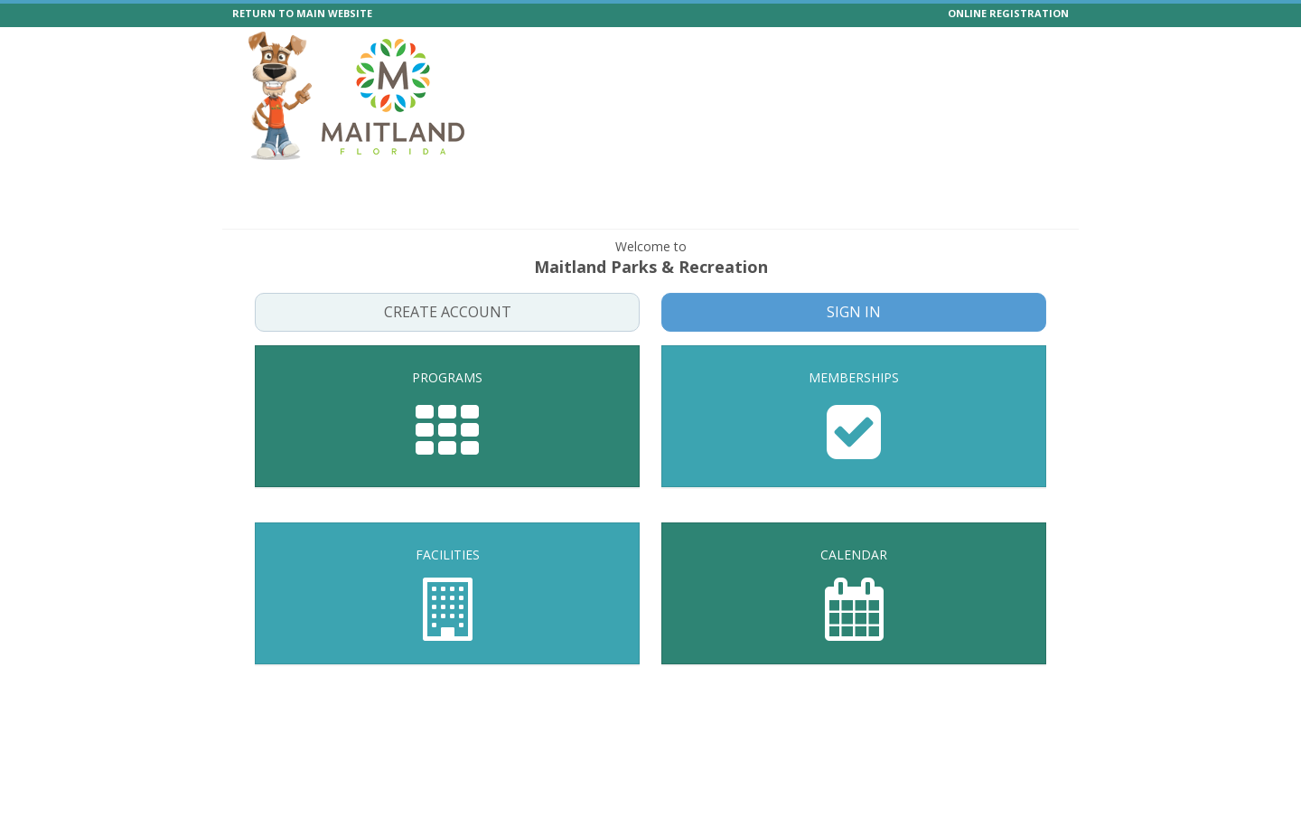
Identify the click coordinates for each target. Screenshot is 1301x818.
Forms (1001, 182)
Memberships (633, 182)
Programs (327, 182)
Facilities (720, 182)
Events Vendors (527, 182)
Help (856, 182)
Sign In (854, 312)
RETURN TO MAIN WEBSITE (302, 13)
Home (260, 182)
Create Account (447, 312)
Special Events (419, 182)
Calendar (795, 182)
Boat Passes (926, 182)
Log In (1040, 213)
